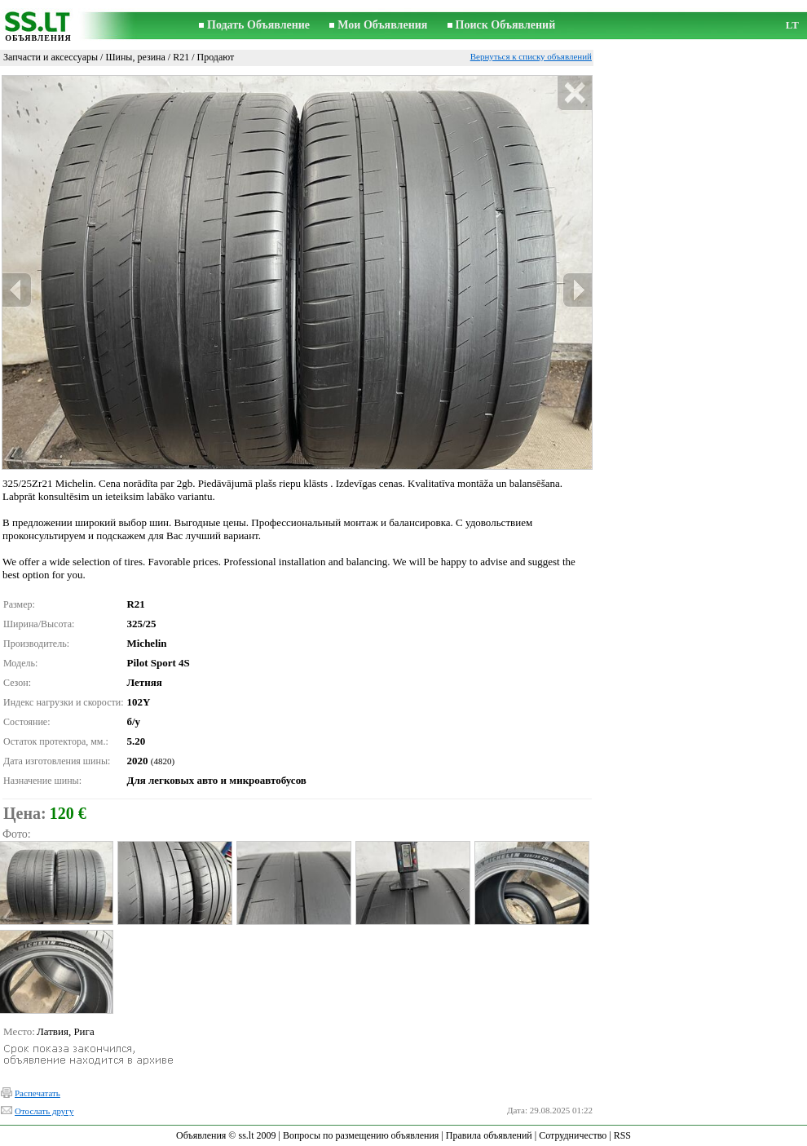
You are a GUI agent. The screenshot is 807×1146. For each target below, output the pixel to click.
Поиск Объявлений (506, 25)
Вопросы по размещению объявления (361, 1135)
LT (792, 25)
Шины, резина (135, 57)
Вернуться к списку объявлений (531, 56)
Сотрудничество (572, 1135)
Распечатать (37, 1093)
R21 (181, 57)
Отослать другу (44, 1111)
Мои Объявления (382, 25)
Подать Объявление (258, 25)
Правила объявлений (489, 1135)
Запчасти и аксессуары (50, 57)
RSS (622, 1135)
